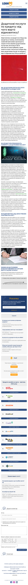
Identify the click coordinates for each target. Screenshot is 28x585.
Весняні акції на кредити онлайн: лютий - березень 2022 (14, 371)
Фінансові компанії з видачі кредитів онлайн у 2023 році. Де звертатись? (12, 346)
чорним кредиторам (6, 189)
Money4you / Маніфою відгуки (14, 435)
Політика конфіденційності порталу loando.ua (15, 573)
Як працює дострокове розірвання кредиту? (11, 321)
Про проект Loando (14, 568)
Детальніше (14, 366)
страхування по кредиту (19, 92)
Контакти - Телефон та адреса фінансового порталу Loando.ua (15, 571)
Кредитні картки (13, 16)
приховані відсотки (21, 193)
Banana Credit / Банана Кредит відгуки (14, 444)
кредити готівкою (16, 97)
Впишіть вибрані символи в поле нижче (11, 536)
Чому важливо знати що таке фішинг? (12, 329)
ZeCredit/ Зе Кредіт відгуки (14, 470)
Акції (15, 358)
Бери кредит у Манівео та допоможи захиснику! (14, 363)
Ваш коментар (4, 525)
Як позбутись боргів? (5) (8, 491)
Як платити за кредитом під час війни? (12, 337)
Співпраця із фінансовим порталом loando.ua (15, 567)
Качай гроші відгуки (14, 418)
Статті (14, 315)
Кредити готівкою (14, 13)
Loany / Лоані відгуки (14, 461)
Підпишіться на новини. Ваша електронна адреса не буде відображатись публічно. (13, 522)
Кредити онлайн (14, 9)
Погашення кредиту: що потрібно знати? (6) (13, 481)
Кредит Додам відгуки (14, 409)
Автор (2, 512)
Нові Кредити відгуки (14, 392)
